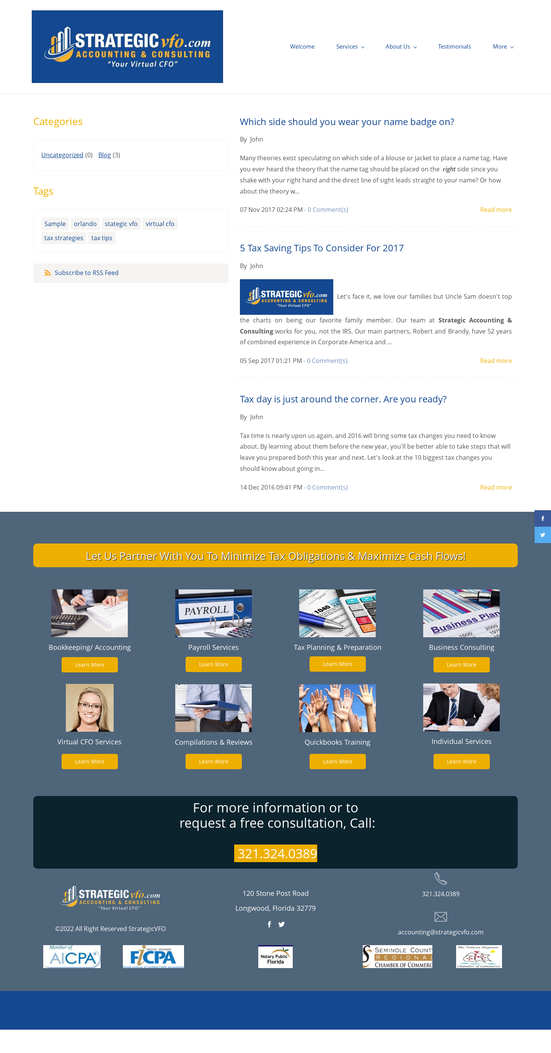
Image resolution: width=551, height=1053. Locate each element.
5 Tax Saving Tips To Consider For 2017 (322, 270)
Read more (496, 232)
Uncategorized (62, 178)
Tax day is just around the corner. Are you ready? (343, 421)
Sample (55, 246)
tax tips (101, 261)
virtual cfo (160, 246)
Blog (104, 178)
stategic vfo (121, 246)
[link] (89, 618)
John (256, 162)
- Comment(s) (326, 232)
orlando (85, 246)
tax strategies (63, 261)
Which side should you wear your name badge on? (347, 144)
